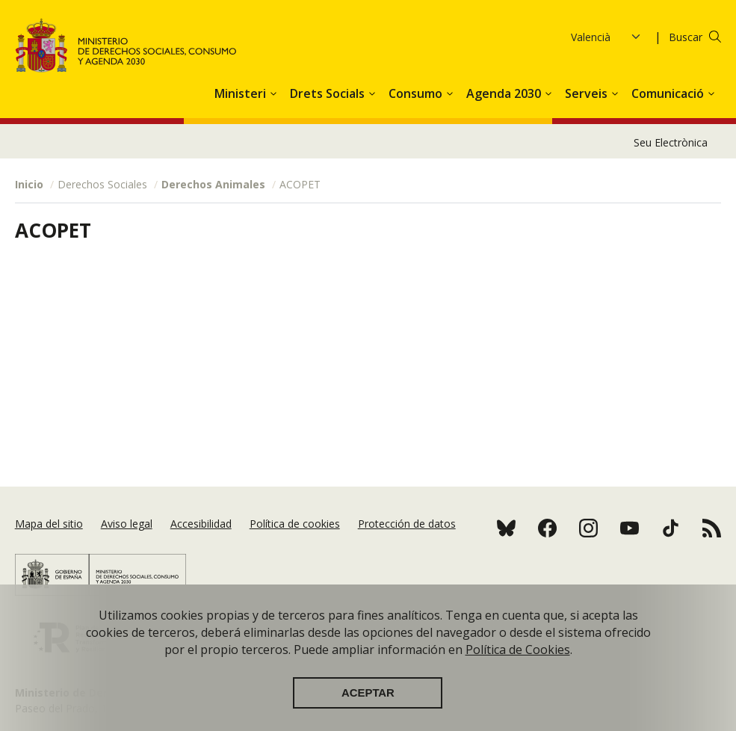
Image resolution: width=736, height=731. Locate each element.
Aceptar (368, 703)
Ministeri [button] (241, 93)
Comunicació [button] (669, 93)
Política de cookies (295, 523)
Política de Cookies (518, 659)
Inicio (29, 184)
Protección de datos (407, 523)
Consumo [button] (417, 93)
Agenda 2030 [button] (505, 93)
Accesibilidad (201, 523)
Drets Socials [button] (329, 93)
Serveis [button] (587, 93)
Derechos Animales (213, 184)
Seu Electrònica (671, 142)
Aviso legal (126, 523)
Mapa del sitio (49, 523)
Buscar (685, 37)
